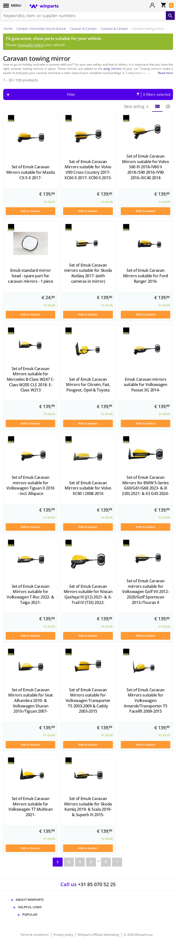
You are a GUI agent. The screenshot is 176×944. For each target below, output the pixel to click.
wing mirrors (112, 68)
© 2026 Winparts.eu (138, 934)
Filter (119, 94)
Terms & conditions (34, 934)
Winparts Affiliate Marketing (99, 934)
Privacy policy (63, 934)
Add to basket (30, 211)
